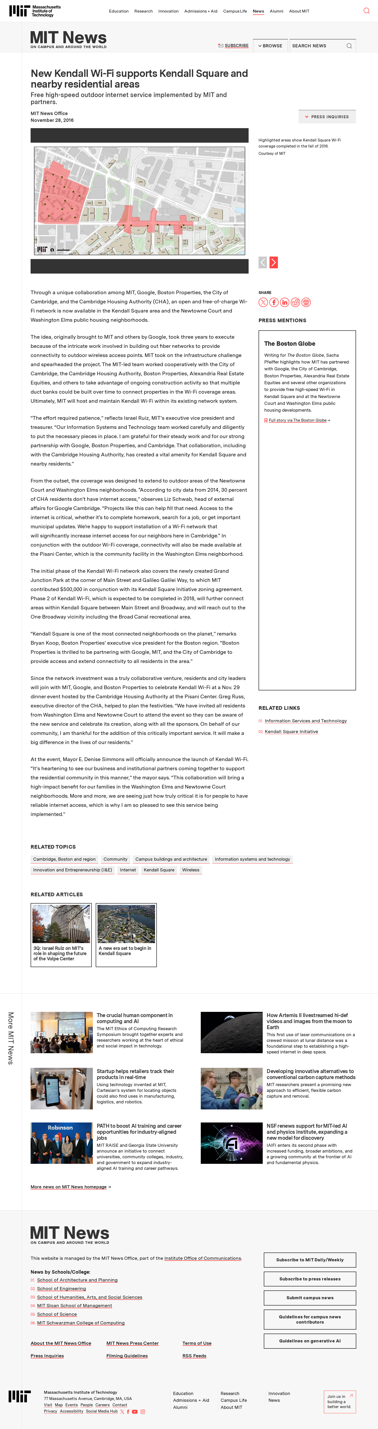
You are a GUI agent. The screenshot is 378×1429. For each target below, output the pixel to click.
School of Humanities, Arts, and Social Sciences (89, 1297)
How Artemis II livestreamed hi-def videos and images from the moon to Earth (309, 1021)
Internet (128, 869)
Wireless (190, 869)
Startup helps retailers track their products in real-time (135, 1074)
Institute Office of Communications (202, 1258)
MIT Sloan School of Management (74, 1305)
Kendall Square (159, 869)
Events (71, 1405)
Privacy (50, 1411)
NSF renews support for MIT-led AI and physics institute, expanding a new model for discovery (307, 1132)
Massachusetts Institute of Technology (80, 1392)
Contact (119, 1405)
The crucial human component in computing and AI (135, 1018)
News (258, 11)
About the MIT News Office (61, 1343)
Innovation (168, 11)
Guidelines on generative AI (310, 1340)
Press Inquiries (47, 1355)
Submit (349, 45)
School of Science (57, 1314)
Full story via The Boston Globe (298, 420)
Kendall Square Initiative (291, 474)
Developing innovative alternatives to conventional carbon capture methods (311, 1074)
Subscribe (237, 45)
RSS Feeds (194, 1355)
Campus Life (235, 11)
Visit (48, 1405)
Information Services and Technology (306, 464)
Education (119, 11)
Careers (102, 1405)
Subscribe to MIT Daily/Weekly (310, 1259)
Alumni (276, 11)
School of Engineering (61, 1288)
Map (59, 1405)
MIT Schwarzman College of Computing (81, 1322)
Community (116, 859)
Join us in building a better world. (340, 1401)
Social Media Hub (102, 1411)
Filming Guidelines (127, 1355)
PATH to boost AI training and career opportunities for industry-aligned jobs (139, 1132)
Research (143, 11)
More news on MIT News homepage (69, 1186)
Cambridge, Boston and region (64, 859)
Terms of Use (196, 1343)
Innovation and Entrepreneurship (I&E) (72, 869)
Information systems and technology (252, 859)
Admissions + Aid (200, 11)
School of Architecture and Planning (77, 1280)
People (87, 1405)
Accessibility (71, 1411)
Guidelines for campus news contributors (310, 1319)
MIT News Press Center (132, 1343)
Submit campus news (310, 1297)
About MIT (299, 11)
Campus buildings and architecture (171, 859)
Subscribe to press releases (310, 1278)
